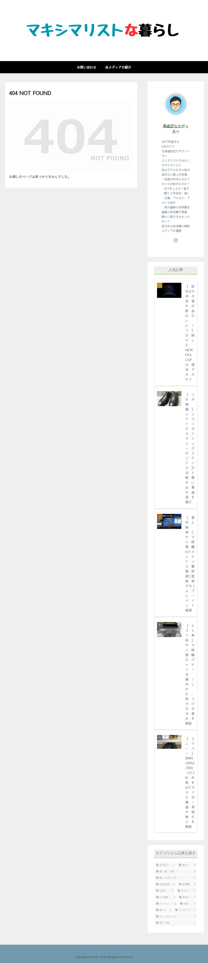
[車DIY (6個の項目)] (187, 865)
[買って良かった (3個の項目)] (176, 878)
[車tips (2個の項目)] (187, 897)
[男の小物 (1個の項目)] (176, 923)
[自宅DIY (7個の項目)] (166, 865)
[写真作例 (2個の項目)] (166, 884)
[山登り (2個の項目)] (165, 891)
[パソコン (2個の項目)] (166, 904)
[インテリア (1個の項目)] (185, 910)
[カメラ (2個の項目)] (186, 891)
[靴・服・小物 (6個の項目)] (176, 871)
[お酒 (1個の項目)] (188, 904)
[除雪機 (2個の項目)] (187, 884)
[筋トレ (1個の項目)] (164, 910)
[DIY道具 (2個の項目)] (166, 897)
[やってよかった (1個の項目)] (176, 916)
